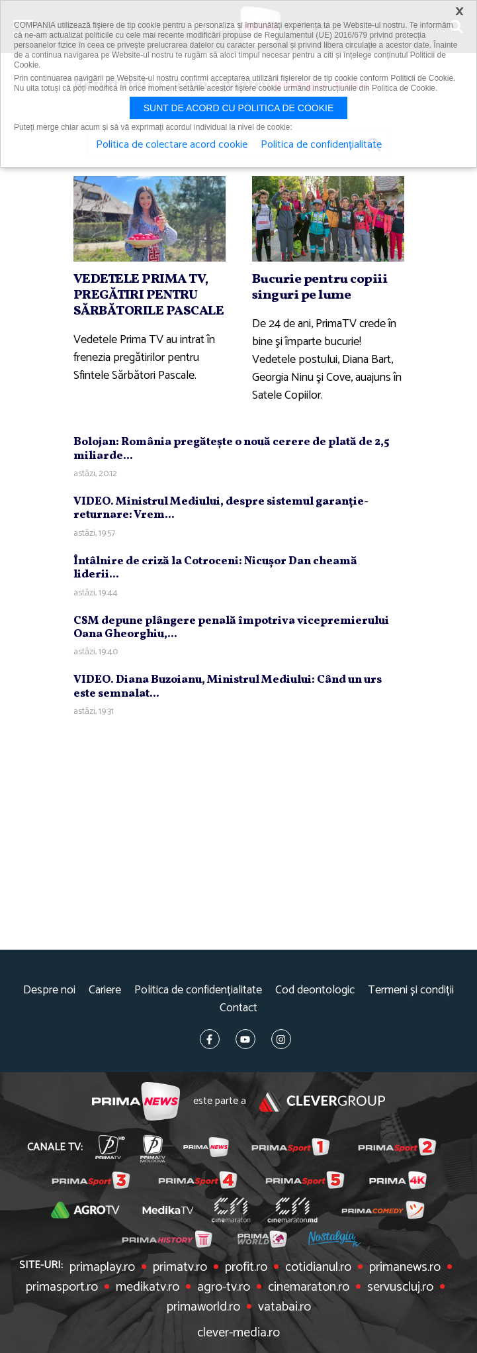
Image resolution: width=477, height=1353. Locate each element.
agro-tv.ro (223, 1287)
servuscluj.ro (400, 1287)
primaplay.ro (102, 1268)
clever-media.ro (238, 1333)
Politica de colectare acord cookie (171, 145)
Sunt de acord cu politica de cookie (239, 108)
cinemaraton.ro (308, 1287)
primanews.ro (405, 1268)
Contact (238, 1008)
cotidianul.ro (318, 1268)
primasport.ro (62, 1287)
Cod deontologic (315, 990)
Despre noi (49, 990)
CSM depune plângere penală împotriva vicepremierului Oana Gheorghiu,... (231, 627)
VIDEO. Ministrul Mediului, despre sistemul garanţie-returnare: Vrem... (221, 508)
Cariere (105, 990)
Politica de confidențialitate (198, 990)
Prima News (136, 1101)
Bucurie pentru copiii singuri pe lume (320, 287)
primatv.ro (180, 1268)
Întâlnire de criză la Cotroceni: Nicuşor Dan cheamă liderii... (215, 568)
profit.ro (246, 1268)
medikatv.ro (147, 1287)
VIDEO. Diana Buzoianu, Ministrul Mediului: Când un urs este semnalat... (227, 686)
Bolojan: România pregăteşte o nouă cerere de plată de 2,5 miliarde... (231, 448)
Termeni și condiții (411, 990)
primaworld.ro (203, 1307)
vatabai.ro (284, 1307)
